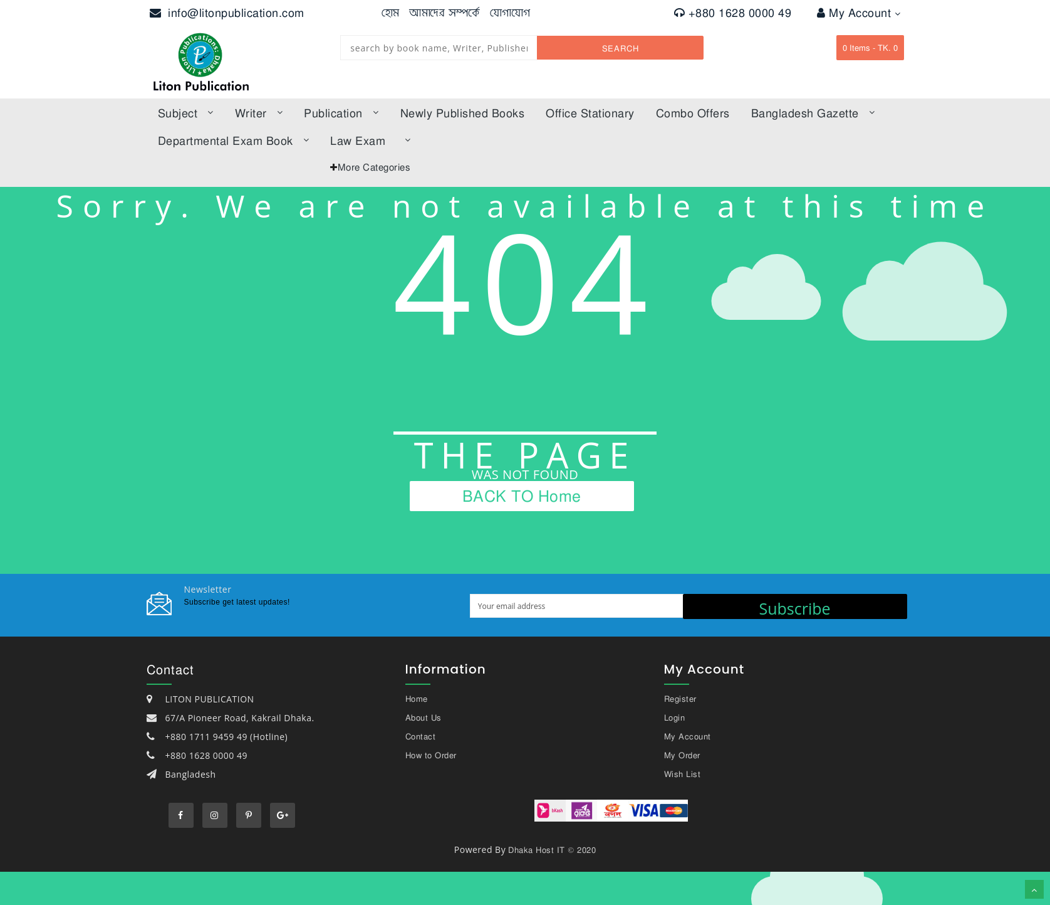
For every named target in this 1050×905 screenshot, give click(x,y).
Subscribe (794, 608)
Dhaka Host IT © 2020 (552, 850)
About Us (423, 717)
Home (416, 699)
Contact (420, 736)
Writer (259, 112)
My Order (682, 755)
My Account (858, 12)
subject (186, 112)
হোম (391, 12)
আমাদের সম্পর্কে (444, 12)
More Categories (374, 167)
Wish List (682, 774)
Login (674, 717)
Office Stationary (590, 112)
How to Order (431, 755)
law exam (370, 140)
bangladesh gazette (813, 112)
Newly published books (462, 112)
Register (680, 699)
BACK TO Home (521, 495)
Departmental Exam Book (233, 140)
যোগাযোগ (510, 12)
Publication (341, 112)
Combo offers (693, 112)
